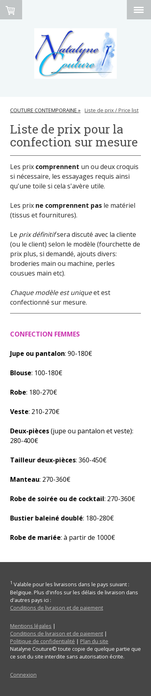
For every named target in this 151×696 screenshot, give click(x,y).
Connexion (23, 674)
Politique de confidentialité (42, 641)
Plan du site (94, 641)
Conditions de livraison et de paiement (56, 607)
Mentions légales (31, 625)
